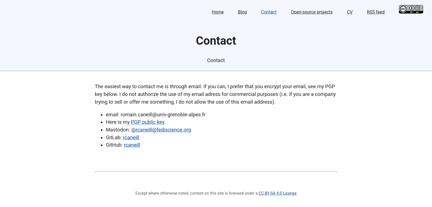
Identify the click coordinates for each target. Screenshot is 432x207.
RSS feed (376, 12)
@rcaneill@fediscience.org (161, 130)
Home (218, 12)
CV (350, 12)
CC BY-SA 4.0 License (278, 193)
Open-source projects (312, 12)
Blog (242, 12)
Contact (269, 12)
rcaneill (131, 137)
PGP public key (147, 122)
